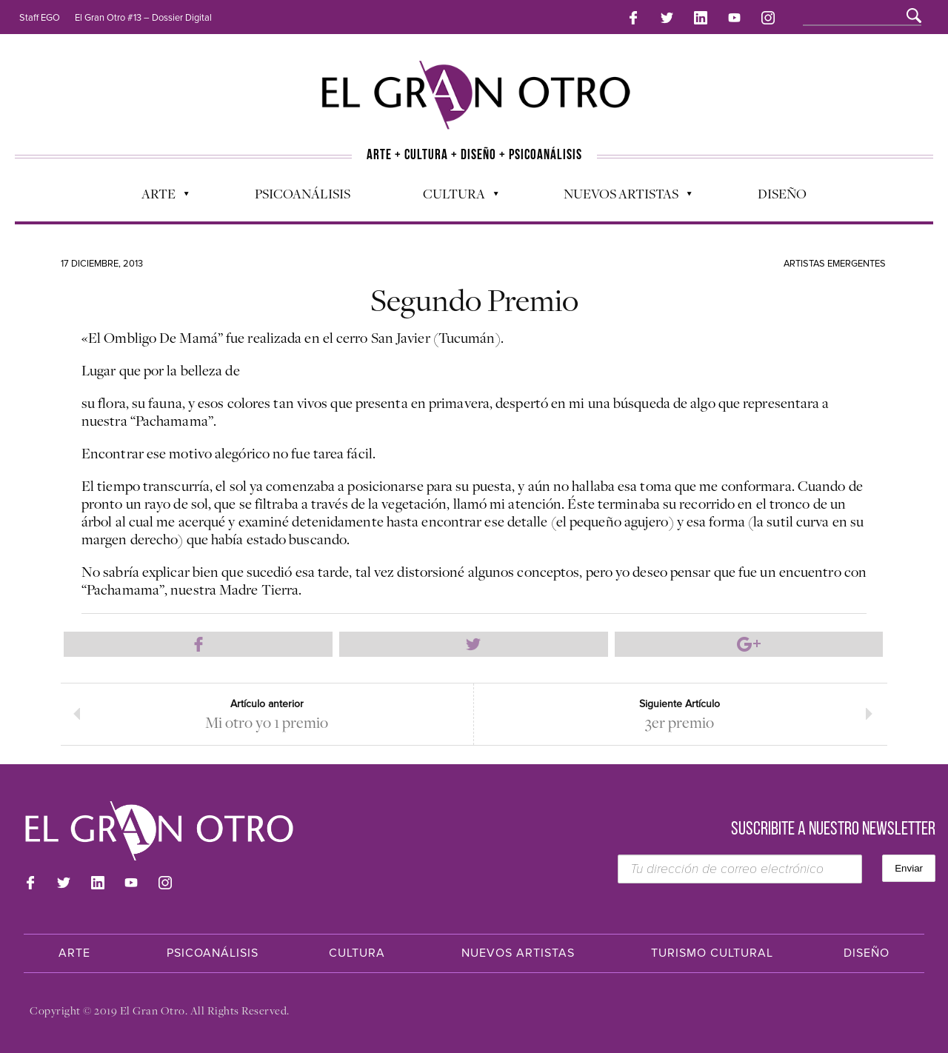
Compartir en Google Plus (749, 644)
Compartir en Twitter (473, 644)
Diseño (782, 193)
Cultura (453, 197)
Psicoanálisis (302, 193)
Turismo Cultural (712, 953)
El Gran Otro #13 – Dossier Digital (143, 18)
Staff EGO (39, 18)
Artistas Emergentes (835, 264)
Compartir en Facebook (198, 644)
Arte (158, 197)
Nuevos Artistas (620, 197)
